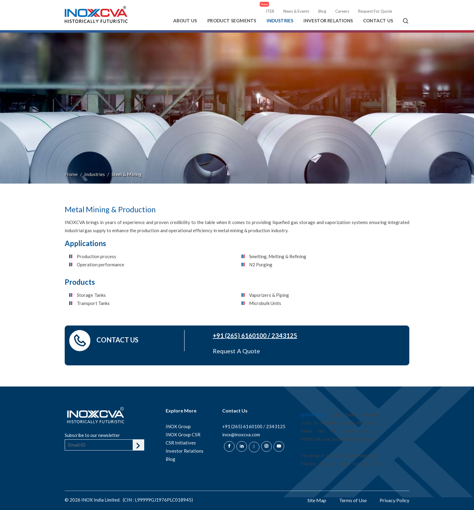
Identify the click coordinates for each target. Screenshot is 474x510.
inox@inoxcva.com (241, 434)
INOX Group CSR (183, 434)
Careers (342, 11)
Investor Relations (328, 20)
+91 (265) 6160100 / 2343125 (255, 335)
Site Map (316, 500)
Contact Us (378, 20)
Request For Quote (375, 11)
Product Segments (231, 20)
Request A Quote (236, 350)
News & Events (296, 11)
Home (71, 174)
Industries (280, 20)
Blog (322, 11)
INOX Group (178, 426)
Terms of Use (353, 500)
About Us (185, 20)
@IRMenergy (313, 414)
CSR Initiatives (181, 442)
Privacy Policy (394, 500)
